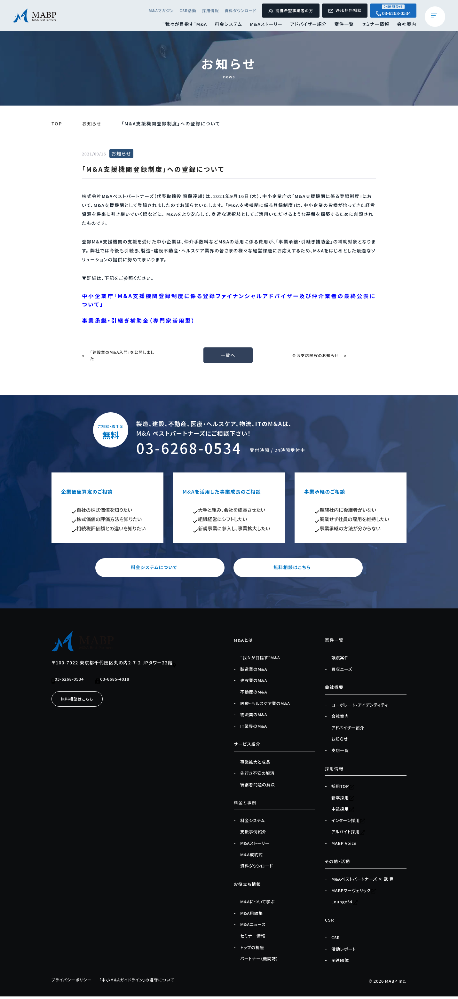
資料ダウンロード (235, 11)
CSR (335, 940)
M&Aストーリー (263, 25)
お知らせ (92, 123)
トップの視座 (252, 950)
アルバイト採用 (348, 834)
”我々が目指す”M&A (260, 660)
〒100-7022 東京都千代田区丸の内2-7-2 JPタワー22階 (114, 666)
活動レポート (343, 951)
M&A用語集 (251, 915)
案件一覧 (343, 25)
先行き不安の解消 (257, 775)
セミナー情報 (374, 25)
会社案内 (406, 25)
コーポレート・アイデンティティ (359, 707)
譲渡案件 (340, 660)
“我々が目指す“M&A (180, 25)
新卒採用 (342, 800)
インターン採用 (348, 823)
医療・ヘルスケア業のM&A (265, 705)
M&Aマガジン (155, 11)
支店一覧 (340, 753)
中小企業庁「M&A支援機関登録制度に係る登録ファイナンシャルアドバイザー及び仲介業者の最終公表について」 (226, 300)
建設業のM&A (253, 683)
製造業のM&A (253, 671)
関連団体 (340, 962)
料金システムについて (168, 570)
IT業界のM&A (253, 728)
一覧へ (229, 357)
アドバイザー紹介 (306, 25)
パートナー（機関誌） (259, 961)
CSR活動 (182, 11)
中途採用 (342, 811)
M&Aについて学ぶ (257, 904)
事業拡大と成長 (255, 764)
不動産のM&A (253, 694)
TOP (56, 123)
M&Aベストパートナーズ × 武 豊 (362, 881)
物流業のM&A (253, 717)
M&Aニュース (252, 927)
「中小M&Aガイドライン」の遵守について (142, 982)
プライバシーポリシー (73, 982)
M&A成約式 (251, 857)
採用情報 (205, 11)
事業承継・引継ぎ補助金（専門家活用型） (143, 322)
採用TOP (342, 788)
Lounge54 (344, 904)
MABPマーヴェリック (353, 893)
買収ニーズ (341, 671)
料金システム (225, 25)
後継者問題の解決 (257, 787)
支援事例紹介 (253, 834)
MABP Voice (343, 845)
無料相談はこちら (290, 570)
